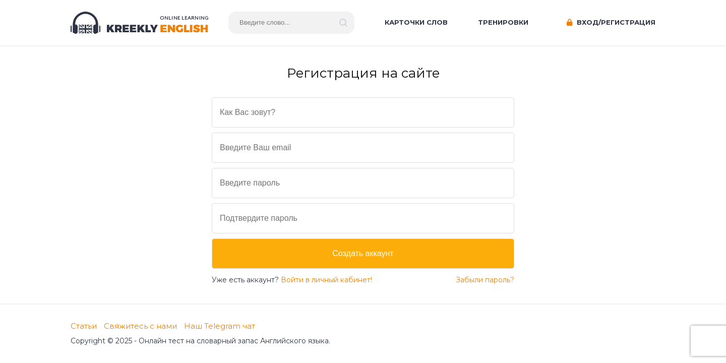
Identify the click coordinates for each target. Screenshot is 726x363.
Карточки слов (416, 22)
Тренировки (503, 22)
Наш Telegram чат (219, 326)
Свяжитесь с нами (140, 326)
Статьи (84, 326)
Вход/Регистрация (611, 22)
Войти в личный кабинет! (326, 279)
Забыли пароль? (485, 279)
